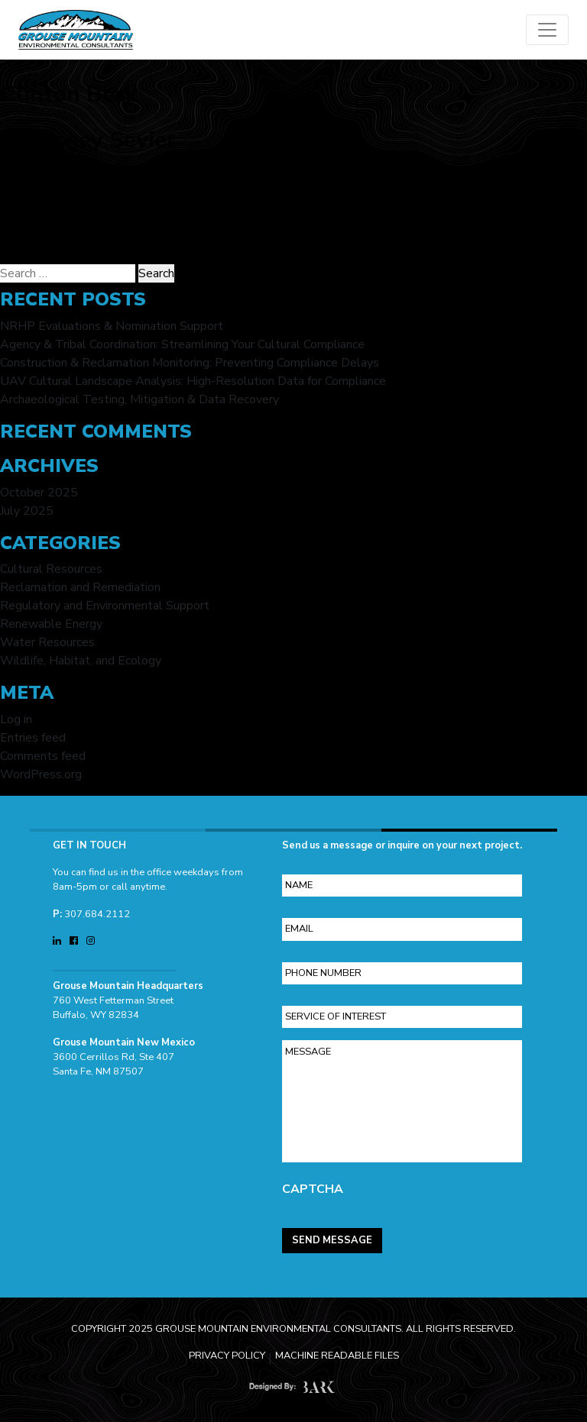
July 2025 (27, 511)
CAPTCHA (312, 1183)
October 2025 (39, 492)
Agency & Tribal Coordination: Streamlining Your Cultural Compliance (182, 344)
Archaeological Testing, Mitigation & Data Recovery (139, 399)
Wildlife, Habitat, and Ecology (80, 660)
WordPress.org (41, 774)
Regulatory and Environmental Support (104, 605)
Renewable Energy (51, 624)
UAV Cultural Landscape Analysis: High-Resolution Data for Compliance (193, 381)
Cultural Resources (51, 569)
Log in (16, 719)
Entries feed (33, 737)
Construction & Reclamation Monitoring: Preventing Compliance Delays (189, 362)
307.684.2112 (97, 908)
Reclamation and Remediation (80, 587)
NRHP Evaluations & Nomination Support (111, 326)
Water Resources (47, 642)
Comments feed (43, 756)
